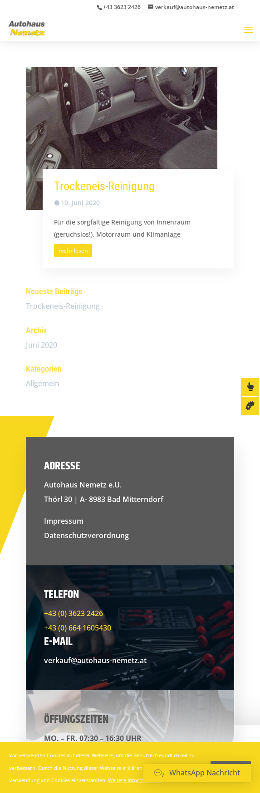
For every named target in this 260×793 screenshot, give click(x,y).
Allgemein (42, 383)
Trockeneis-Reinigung (104, 186)
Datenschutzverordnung (86, 535)
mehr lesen (73, 250)
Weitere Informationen (135, 780)
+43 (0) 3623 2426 (73, 613)
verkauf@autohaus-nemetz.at (95, 660)
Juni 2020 (41, 345)
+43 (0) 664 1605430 (77, 628)
